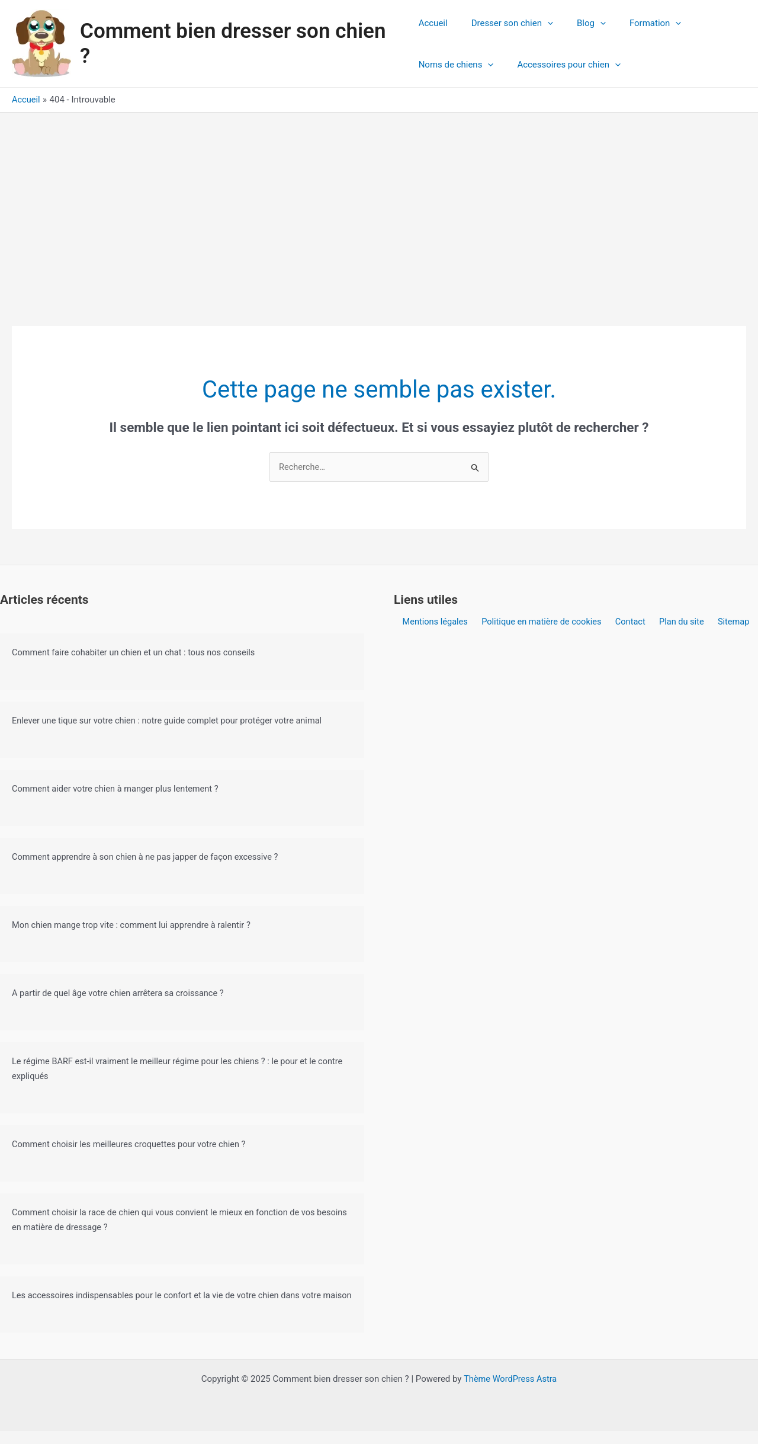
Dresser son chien (506, 23)
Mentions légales (442, 621)
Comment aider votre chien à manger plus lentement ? (118, 788)
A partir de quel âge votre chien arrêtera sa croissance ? (121, 992)
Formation (637, 23)
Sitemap (727, 621)
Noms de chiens (456, 64)
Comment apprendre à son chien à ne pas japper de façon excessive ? (149, 856)
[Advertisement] (379, 201)
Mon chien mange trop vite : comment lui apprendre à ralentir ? (135, 924)
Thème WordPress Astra (510, 1392)
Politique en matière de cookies (546, 621)
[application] (541, 23)
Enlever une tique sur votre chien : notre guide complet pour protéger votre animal (172, 720)
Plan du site (679, 621)
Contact (631, 621)
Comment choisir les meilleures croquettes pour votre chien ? (132, 1143)
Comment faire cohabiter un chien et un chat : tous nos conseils (137, 652)
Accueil (433, 23)
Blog (579, 23)
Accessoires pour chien (563, 64)
